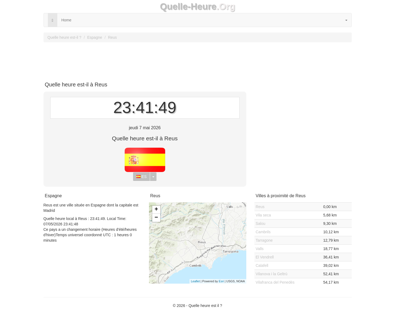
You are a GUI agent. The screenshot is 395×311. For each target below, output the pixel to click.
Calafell (262, 265)
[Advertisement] (198, 60)
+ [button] (156, 210)
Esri (221, 281)
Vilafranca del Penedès (275, 282)
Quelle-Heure (188, 6)
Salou (260, 223)
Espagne (94, 37)
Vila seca (263, 215)
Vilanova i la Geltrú (271, 274)
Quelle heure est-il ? (64, 37)
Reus (112, 37)
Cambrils (263, 232)
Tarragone (264, 240)
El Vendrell (265, 257)
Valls (260, 249)
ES (141, 176)
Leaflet (195, 281)
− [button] (156, 218)
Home (66, 20)
